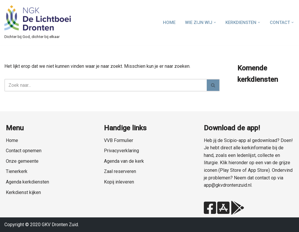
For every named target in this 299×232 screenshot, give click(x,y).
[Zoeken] (105, 85)
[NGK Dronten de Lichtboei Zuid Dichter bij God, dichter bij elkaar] (38, 22)
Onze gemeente (22, 161)
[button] (215, 22)
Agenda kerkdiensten (27, 182)
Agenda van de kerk (124, 161)
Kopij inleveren (119, 182)
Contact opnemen (23, 150)
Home (169, 22)
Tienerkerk (16, 171)
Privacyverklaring (121, 150)
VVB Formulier (118, 140)
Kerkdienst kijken (23, 192)
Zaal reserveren (120, 171)
